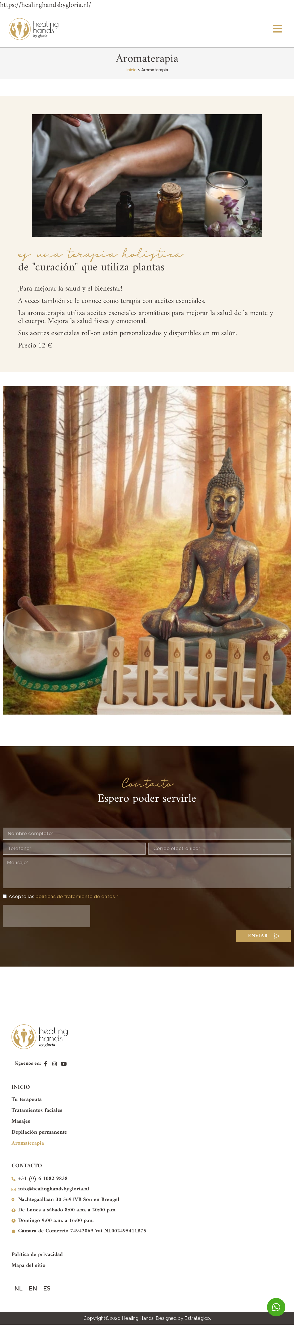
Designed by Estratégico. (183, 1318)
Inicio (131, 69)
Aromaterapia (28, 1143)
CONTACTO (27, 1166)
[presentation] (46, 916)
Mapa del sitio (28, 1265)
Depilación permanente (39, 1132)
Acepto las (64, 896)
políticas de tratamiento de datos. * (77, 896)
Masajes (21, 1121)
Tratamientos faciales (37, 1110)
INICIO (21, 1087)
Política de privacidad (37, 1254)
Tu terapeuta (27, 1099)
